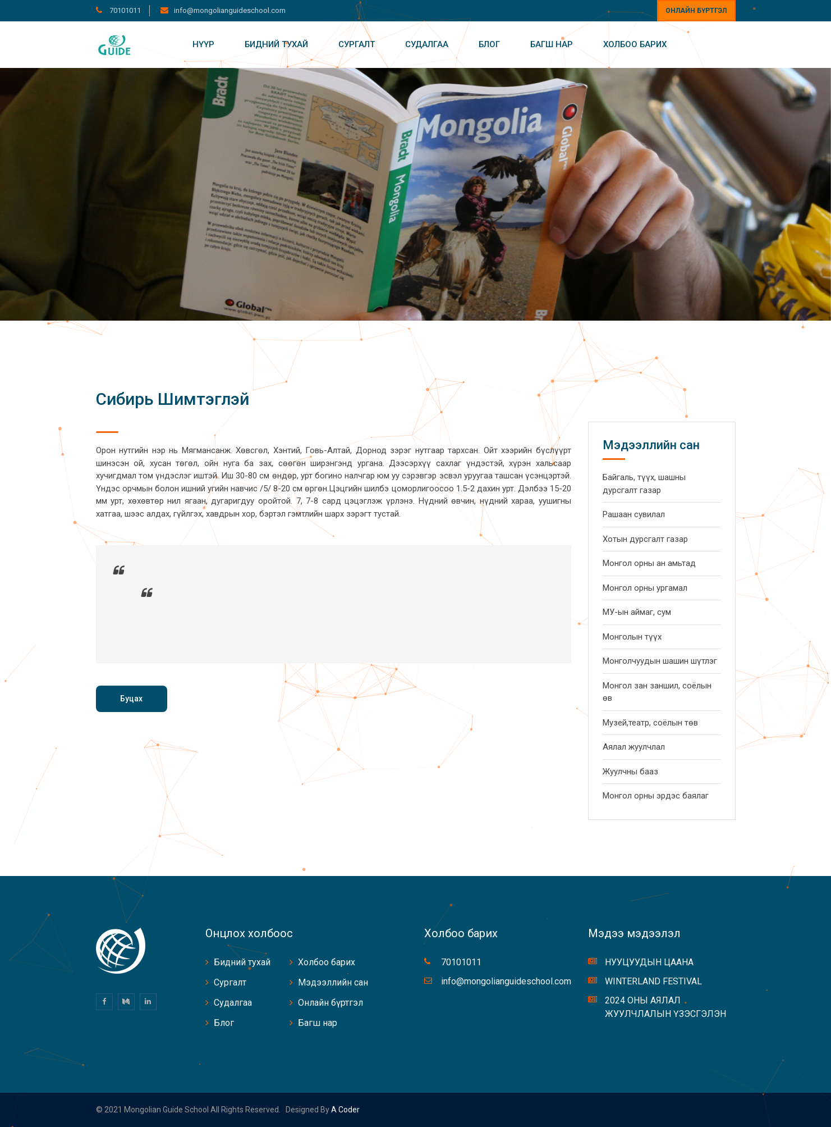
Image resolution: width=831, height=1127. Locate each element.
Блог (489, 44)
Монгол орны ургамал (645, 588)
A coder (344, 1109)
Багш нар (551, 44)
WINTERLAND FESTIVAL (653, 981)
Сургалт (356, 44)
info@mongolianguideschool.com (230, 10)
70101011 (124, 10)
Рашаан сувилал (634, 514)
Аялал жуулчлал (634, 747)
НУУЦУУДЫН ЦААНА (649, 962)
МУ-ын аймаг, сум (637, 612)
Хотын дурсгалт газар (645, 539)
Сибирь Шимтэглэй (172, 399)
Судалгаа (426, 44)
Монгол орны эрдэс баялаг (656, 796)
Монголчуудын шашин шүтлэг (660, 661)
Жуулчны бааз (630, 771)
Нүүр (203, 44)
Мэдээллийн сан (333, 982)
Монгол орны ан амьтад (649, 563)
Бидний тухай (276, 44)
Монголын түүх (632, 637)
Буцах (131, 698)
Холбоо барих (635, 44)
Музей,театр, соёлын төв (650, 723)
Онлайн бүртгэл (696, 11)
